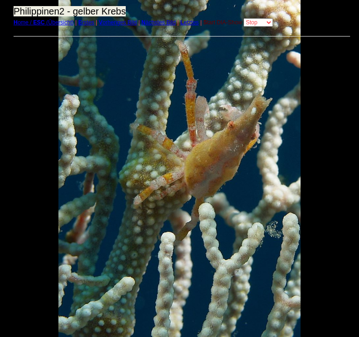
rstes (86, 22)
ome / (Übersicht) (44, 22)
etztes (189, 22)
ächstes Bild (159, 22)
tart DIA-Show (222, 22)
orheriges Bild (117, 22)
